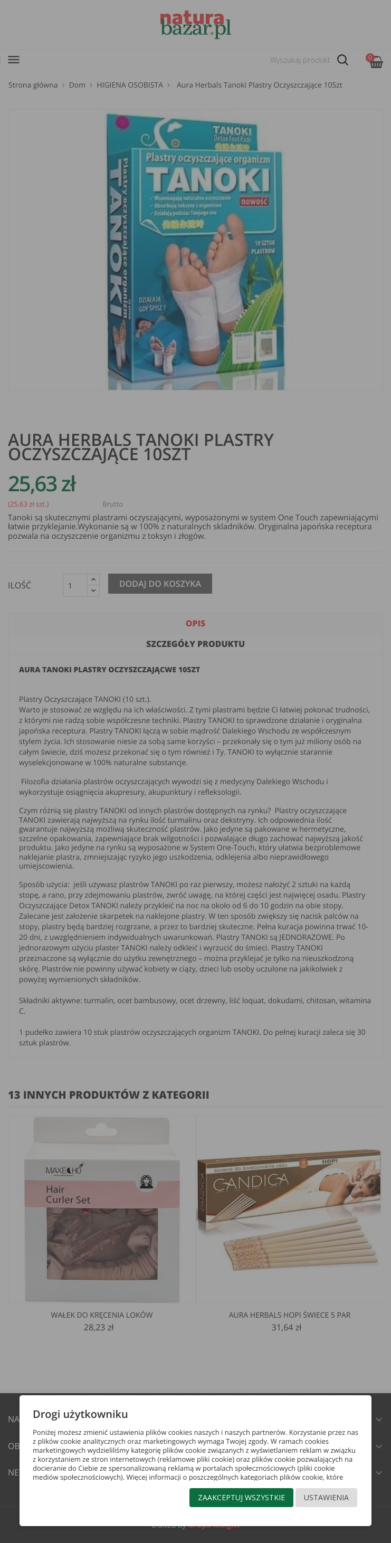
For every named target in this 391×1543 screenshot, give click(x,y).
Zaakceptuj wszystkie (241, 1497)
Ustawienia (326, 1497)
